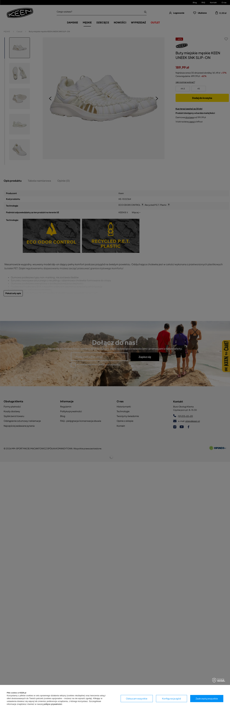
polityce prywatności (52, 704)
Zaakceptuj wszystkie (207, 698)
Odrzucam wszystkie (136, 698)
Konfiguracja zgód (171, 698)
